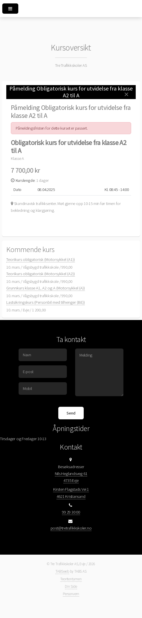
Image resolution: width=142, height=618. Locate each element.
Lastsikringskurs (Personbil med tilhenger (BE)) (45, 302)
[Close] (126, 94)
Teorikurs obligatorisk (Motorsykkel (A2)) (40, 273)
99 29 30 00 (71, 512)
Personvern (71, 593)
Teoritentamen (70, 579)
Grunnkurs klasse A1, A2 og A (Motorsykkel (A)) (45, 288)
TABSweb (62, 571)
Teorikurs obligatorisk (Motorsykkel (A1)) (40, 259)
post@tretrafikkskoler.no (71, 528)
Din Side (71, 586)
